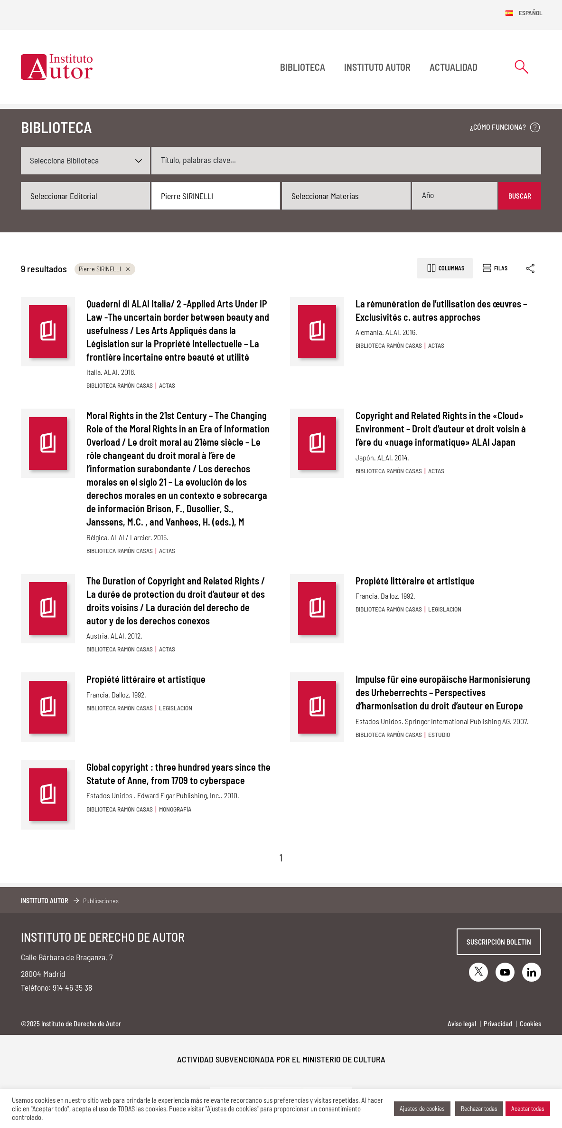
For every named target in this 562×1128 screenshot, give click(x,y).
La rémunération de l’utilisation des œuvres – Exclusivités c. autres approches (441, 310)
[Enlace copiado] (531, 268)
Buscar (519, 195)
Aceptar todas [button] (527, 1108)
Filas (494, 268)
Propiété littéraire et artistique (415, 580)
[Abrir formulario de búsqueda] (521, 66)
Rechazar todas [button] (479, 1108)
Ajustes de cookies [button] (422, 1108)
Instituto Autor (377, 67)
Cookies (530, 1024)
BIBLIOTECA (302, 67)
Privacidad (498, 1024)
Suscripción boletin (499, 941)
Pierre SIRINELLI (105, 269)
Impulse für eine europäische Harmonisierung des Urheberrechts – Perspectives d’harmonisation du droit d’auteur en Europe (443, 692)
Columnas (445, 268)
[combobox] (85, 196)
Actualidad (454, 67)
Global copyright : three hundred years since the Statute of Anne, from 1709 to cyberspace (178, 773)
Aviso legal (462, 1024)
